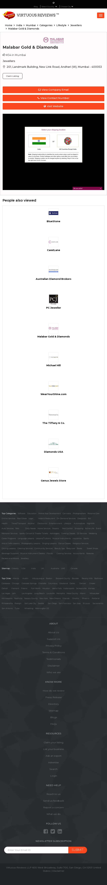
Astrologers (54, 533)
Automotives (79, 523)
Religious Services (80, 543)
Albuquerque (38, 578)
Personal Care (93, 513)
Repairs (55, 528)
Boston (49, 578)
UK (42, 568)
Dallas (72, 583)
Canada (74, 568)
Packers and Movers (10, 558)
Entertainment (55, 523)
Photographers (79, 513)
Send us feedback (53, 800)
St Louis (86, 603)
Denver (82, 583)
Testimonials (54, 659)
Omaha (75, 598)
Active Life (89, 528)
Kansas (91, 588)
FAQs (53, 723)
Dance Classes (64, 543)
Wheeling (28, 608)
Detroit (5, 588)
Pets (17, 528)
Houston (46, 588)
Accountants (79, 553)
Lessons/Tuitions (43, 538)
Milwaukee (94, 593)
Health (5, 523)
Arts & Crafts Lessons (11, 543)
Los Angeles (27, 593)
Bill (89, 518)
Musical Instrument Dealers (32, 553)
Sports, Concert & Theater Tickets (33, 533)
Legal (31, 518)
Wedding (93, 533)
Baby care (70, 548)
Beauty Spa (59, 548)
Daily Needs (30, 528)
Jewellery (25, 558)
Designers (81, 518)
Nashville (18, 598)
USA (23, 568)
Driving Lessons (9, 548)
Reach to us (53, 794)
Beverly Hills (87, 578)
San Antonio (7, 608)
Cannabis (67, 513)
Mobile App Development (49, 513)
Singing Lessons (49, 543)
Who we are (54, 672)
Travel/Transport (18, 523)
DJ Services (82, 533)
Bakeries (90, 553)
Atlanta (16, 578)
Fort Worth (36, 588)
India (33, 568)
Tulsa (17, 608)
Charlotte (42, 583)
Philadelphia (7, 603)
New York (44, 598)
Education (32, 513)
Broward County (63, 578)
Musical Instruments (62, 538)
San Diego (52, 603)
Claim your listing (53, 742)
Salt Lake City (30, 603)
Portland (95, 598)
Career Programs (9, 538)
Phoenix (85, 598)
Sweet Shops (92, 548)
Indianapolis (68, 588)
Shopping (78, 528)
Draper (92, 583)
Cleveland (63, 583)
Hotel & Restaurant (46, 518)
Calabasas (6, 583)
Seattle (41, 603)
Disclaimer (54, 665)
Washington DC (42, 608)
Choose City (67, 6)
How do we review (53, 690)
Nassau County (31, 598)
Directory (53, 703)
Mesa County (72, 593)
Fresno (24, 588)
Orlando (65, 598)
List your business (53, 749)
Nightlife (91, 523)
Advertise (53, 762)
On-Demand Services (66, 518)
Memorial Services (9, 533)
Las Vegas (6, 593)
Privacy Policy (53, 645)
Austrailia (55, 568)
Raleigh (18, 603)
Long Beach (39, 593)
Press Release (53, 697)
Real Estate (22, 518)
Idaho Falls (57, 588)
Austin (25, 578)
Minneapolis (7, 598)
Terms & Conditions (53, 652)
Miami (82, 593)
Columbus (52, 583)
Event (98, 528)
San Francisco (65, 603)
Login (53, 775)
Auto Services (8, 528)
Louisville (51, 593)
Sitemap (53, 710)
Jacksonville (81, 588)
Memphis (60, 593)
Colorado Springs (29, 583)
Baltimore (98, 578)
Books (79, 548)
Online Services (8, 518)
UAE (63, 568)
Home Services (44, 528)
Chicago (15, 583)
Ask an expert (53, 755)
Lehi (14, 593)
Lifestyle (67, 523)
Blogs (53, 717)
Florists (50, 553)
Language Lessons (26, 538)
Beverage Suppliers (10, 553)
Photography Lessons (30, 543)
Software (21, 513)
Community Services (43, 548)
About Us (53, 632)
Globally (15, 568)
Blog (36, 6)
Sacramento (98, 603)
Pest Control (67, 528)
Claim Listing (12, 76)
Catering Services (25, 548)
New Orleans (55, 598)
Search (53, 769)
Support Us (53, 639)
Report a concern (53, 807)
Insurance (77, 538)
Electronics (42, 523)
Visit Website (53, 106)
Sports (86, 538)
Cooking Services (63, 553)
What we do (54, 814)
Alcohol (31, 523)
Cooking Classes (68, 533)
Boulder (75, 578)
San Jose (77, 603)
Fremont (15, 588)
